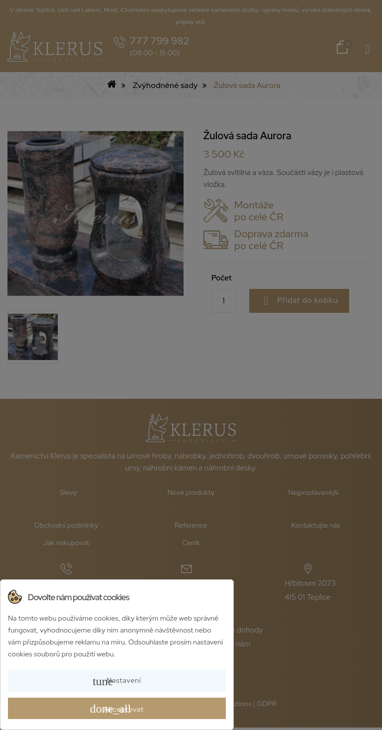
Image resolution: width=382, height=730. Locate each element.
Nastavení (117, 681)
